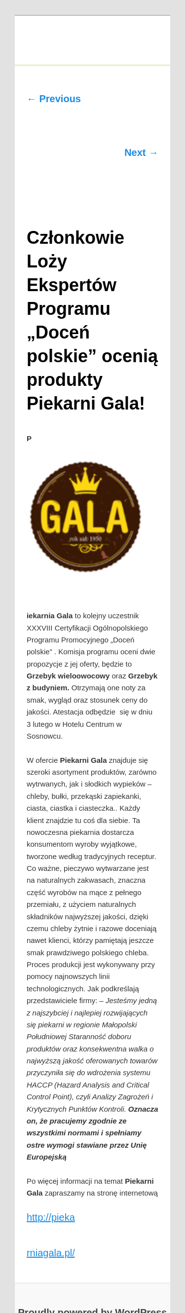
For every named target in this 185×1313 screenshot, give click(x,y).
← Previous (54, 98)
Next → (141, 152)
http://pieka (51, 1217)
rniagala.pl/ (51, 1252)
